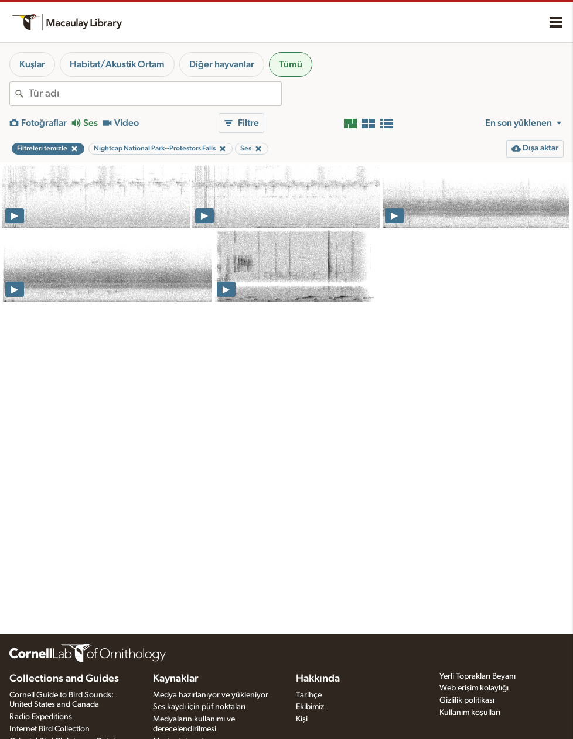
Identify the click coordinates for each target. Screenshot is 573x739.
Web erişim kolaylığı (474, 688)
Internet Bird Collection (49, 729)
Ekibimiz (310, 707)
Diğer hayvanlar (221, 64)
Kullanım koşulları (469, 713)
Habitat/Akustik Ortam (117, 64)
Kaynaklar (176, 678)
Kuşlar (32, 64)
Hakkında (318, 678)
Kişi (302, 719)
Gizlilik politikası (466, 700)
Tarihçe (309, 695)
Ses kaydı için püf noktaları (199, 707)
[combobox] (155, 93)
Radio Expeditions (40, 717)
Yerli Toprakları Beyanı (477, 676)
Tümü (290, 64)
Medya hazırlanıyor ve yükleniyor (210, 695)
